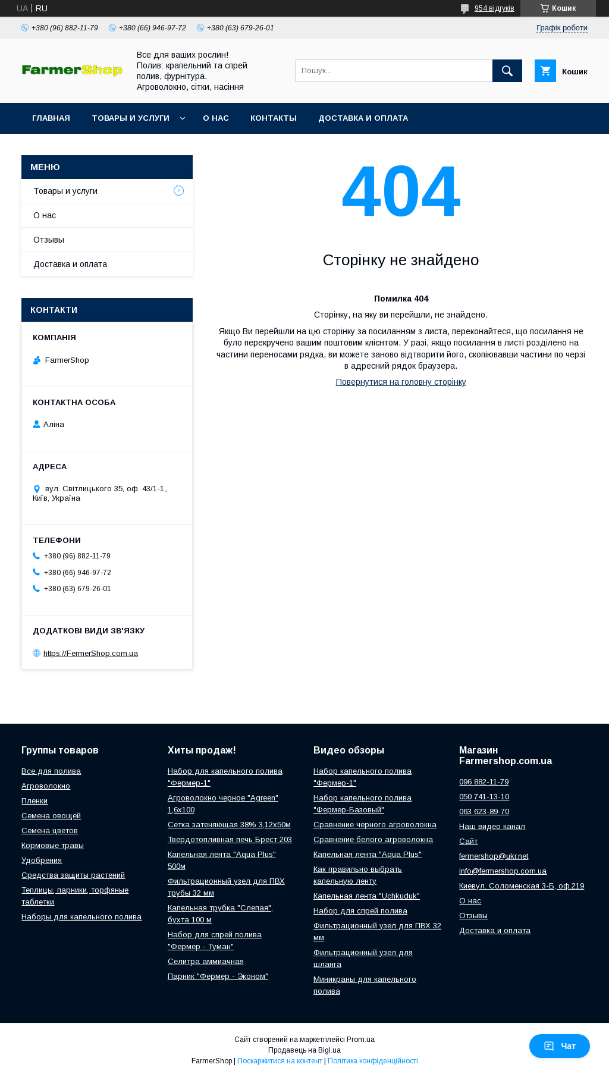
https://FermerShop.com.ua (90, 653)
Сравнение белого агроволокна (373, 839)
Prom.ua (361, 1039)
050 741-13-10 (484, 796)
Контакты (273, 118)
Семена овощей (51, 815)
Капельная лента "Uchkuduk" (366, 895)
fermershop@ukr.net (493, 856)
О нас (216, 118)
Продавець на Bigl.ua (304, 1050)
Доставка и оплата (363, 118)
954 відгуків (494, 8)
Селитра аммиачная (206, 961)
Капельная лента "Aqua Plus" (367, 854)
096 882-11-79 (483, 781)
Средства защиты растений (73, 875)
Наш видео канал (492, 826)
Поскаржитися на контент (279, 1061)
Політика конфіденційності (373, 1061)
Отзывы (48, 239)
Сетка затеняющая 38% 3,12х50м (229, 824)
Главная (51, 118)
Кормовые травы (52, 845)
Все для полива (51, 771)
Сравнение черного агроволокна (375, 824)
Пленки (34, 800)
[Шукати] (507, 70)
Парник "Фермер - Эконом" (218, 976)
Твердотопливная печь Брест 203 (230, 839)
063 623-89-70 (484, 811)
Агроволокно (45, 785)
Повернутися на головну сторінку (401, 382)
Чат (560, 1046)
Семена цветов (49, 830)
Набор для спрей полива (360, 910)
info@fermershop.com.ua (503, 870)
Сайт (468, 841)
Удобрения (41, 860)
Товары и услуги (130, 118)
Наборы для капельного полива (81, 916)
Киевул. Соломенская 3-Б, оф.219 (521, 885)
